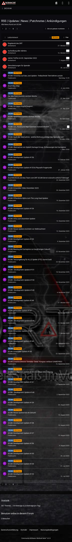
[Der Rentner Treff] (8, 3)
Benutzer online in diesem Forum (17, 513)
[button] (68, 29)
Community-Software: (36, 538)
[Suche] (56, 3)
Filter (65, 38)
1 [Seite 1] (2, 29)
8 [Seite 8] (13, 29)
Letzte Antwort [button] (13, 37)
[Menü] (68, 3)
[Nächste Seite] (17, 29)
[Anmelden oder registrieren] (62, 3)
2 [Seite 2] (5, 29)
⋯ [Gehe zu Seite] (9, 29)
